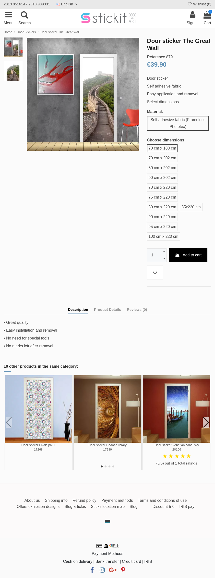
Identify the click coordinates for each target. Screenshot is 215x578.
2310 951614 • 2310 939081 (27, 4)
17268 (38, 449)
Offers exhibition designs (38, 506)
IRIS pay (186, 506)
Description (78, 309)
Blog (134, 506)
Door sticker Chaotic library (107, 445)
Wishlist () (199, 4)
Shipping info (56, 500)
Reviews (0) (137, 309)
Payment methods (117, 500)
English (67, 4)
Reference (156, 57)
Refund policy (84, 500)
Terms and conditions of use (162, 500)
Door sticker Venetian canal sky (177, 445)
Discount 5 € (163, 506)
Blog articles (75, 506)
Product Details (107, 309)
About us (32, 500)
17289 (107, 449)
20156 (176, 449)
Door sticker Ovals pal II (38, 445)
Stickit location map (108, 506)
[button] (102, 466)
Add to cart (188, 255)
